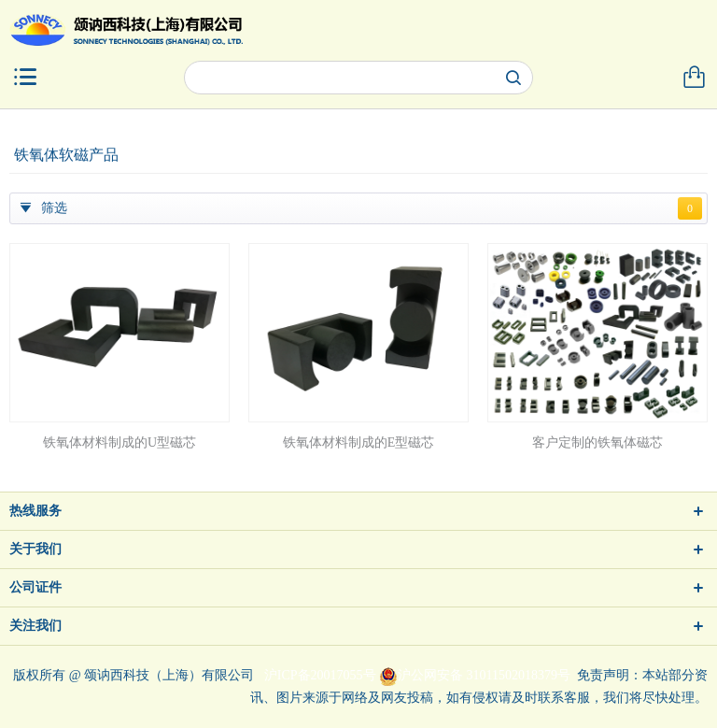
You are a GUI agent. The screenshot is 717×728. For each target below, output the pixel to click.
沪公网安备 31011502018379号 (474, 675)
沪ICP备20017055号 (320, 675)
